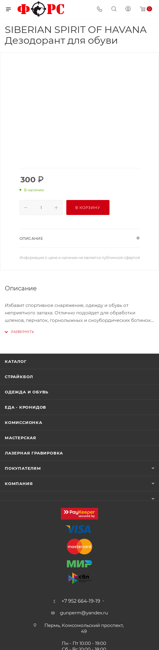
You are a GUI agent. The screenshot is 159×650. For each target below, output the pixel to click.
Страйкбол (19, 376)
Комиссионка (23, 422)
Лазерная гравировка (34, 453)
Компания (19, 483)
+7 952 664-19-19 (81, 601)
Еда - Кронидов (25, 407)
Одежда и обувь (26, 392)
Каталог (16, 361)
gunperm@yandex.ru (84, 613)
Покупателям (23, 468)
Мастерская (20, 437)
